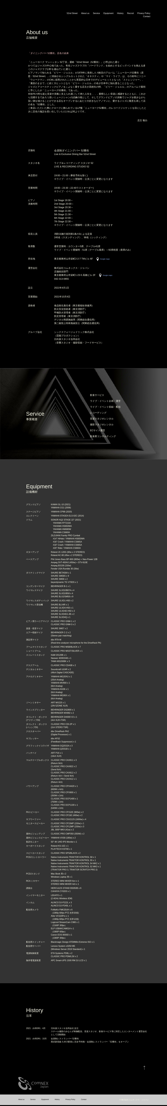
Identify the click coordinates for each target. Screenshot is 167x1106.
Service (96, 13)
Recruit (130, 13)
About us (85, 13)
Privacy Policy (143, 13)
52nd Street (72, 13)
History (120, 13)
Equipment (108, 13)
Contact (146, 16)
